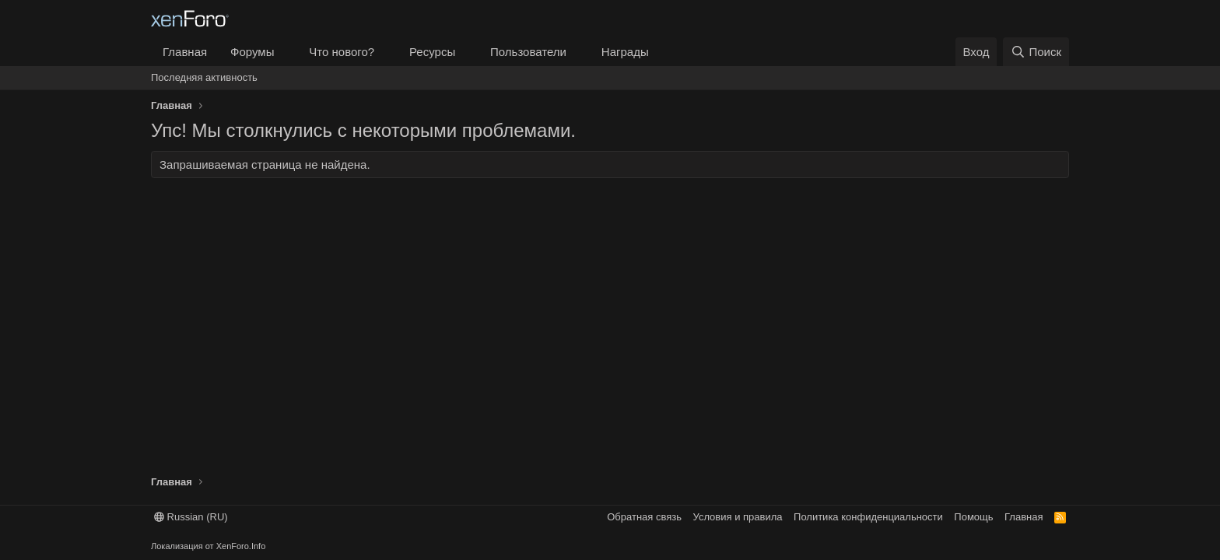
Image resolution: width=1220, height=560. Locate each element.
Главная (185, 51)
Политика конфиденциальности (868, 517)
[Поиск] (1036, 51)
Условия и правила (738, 517)
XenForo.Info (241, 546)
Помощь (973, 517)
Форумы (252, 51)
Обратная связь (644, 517)
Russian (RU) (191, 517)
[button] (286, 51)
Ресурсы (432, 51)
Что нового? (341, 51)
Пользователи (528, 51)
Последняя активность (204, 77)
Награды (625, 51)
